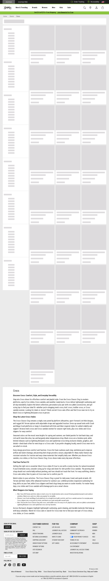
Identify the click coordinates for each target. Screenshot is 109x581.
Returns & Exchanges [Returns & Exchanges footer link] (40, 537)
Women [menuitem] (40, 7)
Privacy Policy (8, 545)
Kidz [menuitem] (54, 7)
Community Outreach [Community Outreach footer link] (77, 530)
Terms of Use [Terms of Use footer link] (74, 540)
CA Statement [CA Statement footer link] (74, 546)
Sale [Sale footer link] (94, 540)
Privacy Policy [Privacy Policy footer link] (75, 533)
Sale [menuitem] (61, 7)
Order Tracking (77, 2)
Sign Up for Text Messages (13, 531)
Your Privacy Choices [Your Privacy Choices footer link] (79, 537)
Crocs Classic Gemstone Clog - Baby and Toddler (83, 571)
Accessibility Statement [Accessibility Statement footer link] (78, 543)
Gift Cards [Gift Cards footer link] (55, 543)
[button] (103, 2)
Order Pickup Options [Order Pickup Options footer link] (40, 543)
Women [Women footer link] (94, 530)
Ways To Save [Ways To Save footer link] (56, 537)
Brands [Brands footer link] (95, 527)
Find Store (22, 556)
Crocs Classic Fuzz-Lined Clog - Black (55, 571)
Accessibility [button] (92, 2)
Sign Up (7, 527)
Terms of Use (18, 543)
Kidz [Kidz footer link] (93, 537)
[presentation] (19, 7)
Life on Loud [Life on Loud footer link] (56, 527)
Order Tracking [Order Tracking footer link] (38, 533)
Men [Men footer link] (93, 533)
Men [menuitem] (47, 7)
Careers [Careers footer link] (73, 527)
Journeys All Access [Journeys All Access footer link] (59, 530)
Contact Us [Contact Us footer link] (36, 527)
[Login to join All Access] (45, 13)
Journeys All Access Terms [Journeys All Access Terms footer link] (79, 549)
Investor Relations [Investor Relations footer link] (76, 553)
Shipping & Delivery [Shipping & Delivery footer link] (39, 540)
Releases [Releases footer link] (95, 543)
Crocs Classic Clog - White (34, 571)
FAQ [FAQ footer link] (34, 530)
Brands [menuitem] (31, 7)
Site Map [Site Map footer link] (36, 553)
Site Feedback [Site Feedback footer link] (37, 549)
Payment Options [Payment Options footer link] (38, 546)
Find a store (8, 553)
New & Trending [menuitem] (19, 7)
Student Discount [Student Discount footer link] (58, 540)
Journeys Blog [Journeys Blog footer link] (57, 533)
